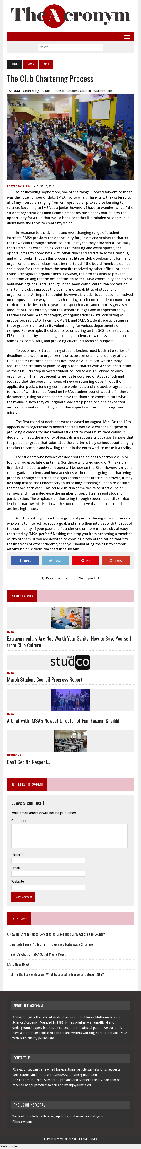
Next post (89, 578)
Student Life (103, 91)
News (30, 64)
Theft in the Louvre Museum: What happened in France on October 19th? (55, 974)
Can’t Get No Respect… (28, 762)
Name (16, 854)
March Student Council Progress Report (44, 679)
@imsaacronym (23, 1121)
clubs (46, 91)
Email (16, 868)
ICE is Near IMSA (18, 964)
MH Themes (90, 1139)
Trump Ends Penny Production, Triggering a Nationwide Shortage (50, 944)
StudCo (59, 91)
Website (17, 881)
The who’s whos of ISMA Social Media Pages (36, 954)
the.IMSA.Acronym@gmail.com (73, 1075)
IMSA (10, 631)
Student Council (79, 91)
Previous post (55, 578)
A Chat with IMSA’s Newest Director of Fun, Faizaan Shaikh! (63, 720)
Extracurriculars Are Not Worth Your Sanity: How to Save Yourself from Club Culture (69, 641)
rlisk (26, 186)
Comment (19, 821)
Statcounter (9, 1146)
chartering (31, 91)
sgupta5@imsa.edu (43, 1085)
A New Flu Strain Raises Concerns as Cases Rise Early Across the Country (56, 934)
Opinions (14, 755)
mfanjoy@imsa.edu (78, 1085)
